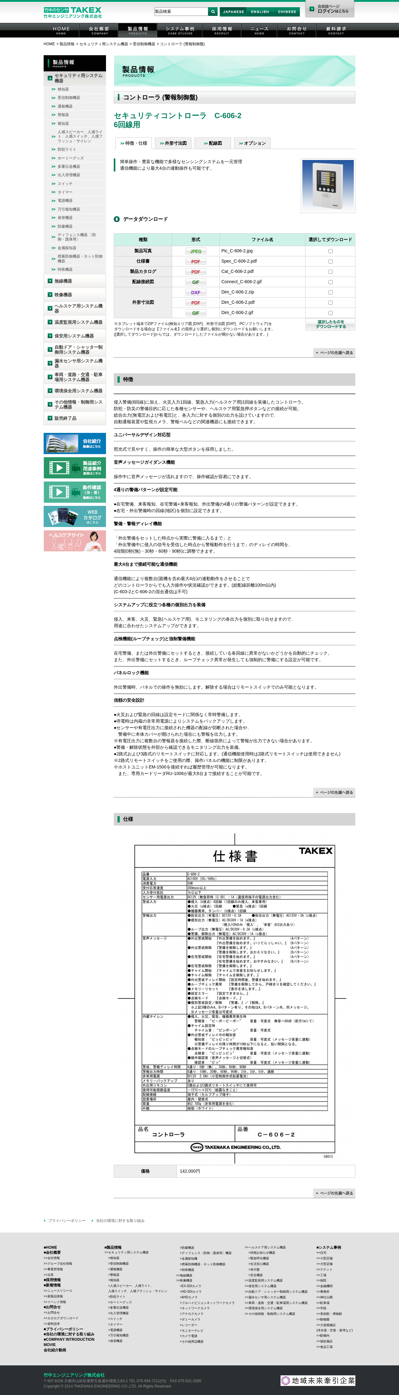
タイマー (65, 192)
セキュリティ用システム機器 (103, 44)
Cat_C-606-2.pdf (237, 271)
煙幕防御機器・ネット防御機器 (80, 258)
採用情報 (53, 1280)
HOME (49, 44)
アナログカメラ (193, 1313)
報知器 (63, 123)
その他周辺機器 (193, 1341)
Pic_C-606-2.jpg (236, 250)
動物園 (324, 1319)
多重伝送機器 (69, 166)
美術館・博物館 (331, 1313)
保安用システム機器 (74, 335)
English (260, 16)
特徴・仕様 (136, 143)
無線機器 (63, 281)
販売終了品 (65, 418)
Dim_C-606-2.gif (237, 312)
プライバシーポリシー (67, 1220)
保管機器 (65, 218)
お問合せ (53, 1307)
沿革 (50, 1274)
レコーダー (189, 1325)
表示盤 (255, 1269)
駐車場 (324, 1303)
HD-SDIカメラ (192, 1291)
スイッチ (65, 184)
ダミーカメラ (191, 1319)
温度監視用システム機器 (79, 322)
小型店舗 (326, 1258)
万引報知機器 (69, 209)
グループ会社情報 (59, 1263)
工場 (323, 1275)
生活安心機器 (259, 1264)
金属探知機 (189, 1258)
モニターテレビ (193, 1330)
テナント (326, 1269)
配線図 (215, 143)
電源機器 (65, 200)
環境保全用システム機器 (79, 390)
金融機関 (326, 1286)
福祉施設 (326, 1341)
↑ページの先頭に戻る (334, 352)
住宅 (323, 1252)
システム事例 (330, 1247)
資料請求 (53, 1323)
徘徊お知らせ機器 (262, 1252)
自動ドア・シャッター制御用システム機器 (79, 350)
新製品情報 (55, 1296)
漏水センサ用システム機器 (79, 363)
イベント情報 (56, 1302)
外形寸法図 (176, 143)
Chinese (287, 16)
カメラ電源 (189, 1336)
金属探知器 (67, 248)
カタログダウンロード (63, 1318)
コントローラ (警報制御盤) (182, 44)
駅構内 (324, 1335)
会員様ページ (329, 9)
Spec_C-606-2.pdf (239, 261)
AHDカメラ (190, 1297)
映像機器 (63, 294)
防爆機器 (65, 226)
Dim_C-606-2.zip (237, 291)
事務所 (324, 1291)
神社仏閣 (326, 1297)
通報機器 (65, 106)
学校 (323, 1308)
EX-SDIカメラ (191, 1286)
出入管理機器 (69, 175)
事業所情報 (55, 1269)
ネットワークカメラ (196, 1308)
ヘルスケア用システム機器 (79, 308)
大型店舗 (326, 1264)
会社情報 (53, 1258)
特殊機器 (65, 269)
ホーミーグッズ (71, 158)
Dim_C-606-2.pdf (238, 302)
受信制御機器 (144, 44)
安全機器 (256, 1275)
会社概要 (53, 1252)
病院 (323, 1280)
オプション (255, 143)
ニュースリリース (59, 1290)
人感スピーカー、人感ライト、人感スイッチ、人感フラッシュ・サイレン (80, 136)
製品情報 (67, 44)
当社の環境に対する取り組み (120, 1220)
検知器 (63, 89)
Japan (233, 16)
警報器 (63, 115)
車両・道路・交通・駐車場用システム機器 (79, 377)
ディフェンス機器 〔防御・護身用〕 (77, 237)
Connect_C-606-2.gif (241, 281)
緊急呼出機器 (259, 1258)
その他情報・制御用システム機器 (79, 405)
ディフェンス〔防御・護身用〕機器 (207, 1253)
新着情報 (53, 1285)
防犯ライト (67, 149)
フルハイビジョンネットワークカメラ (208, 1303)
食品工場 (326, 1347)
